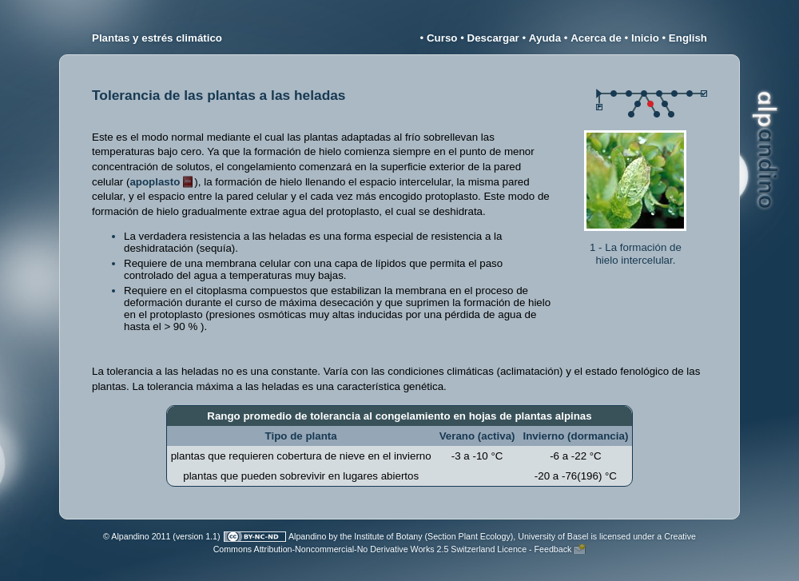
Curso (442, 38)
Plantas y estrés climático (157, 38)
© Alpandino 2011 (136, 536)
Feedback (553, 549)
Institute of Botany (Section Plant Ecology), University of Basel (471, 536)
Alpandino (307, 536)
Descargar (493, 38)
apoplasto (154, 182)
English (688, 38)
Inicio (645, 38)
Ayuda (545, 38)
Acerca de (596, 38)
